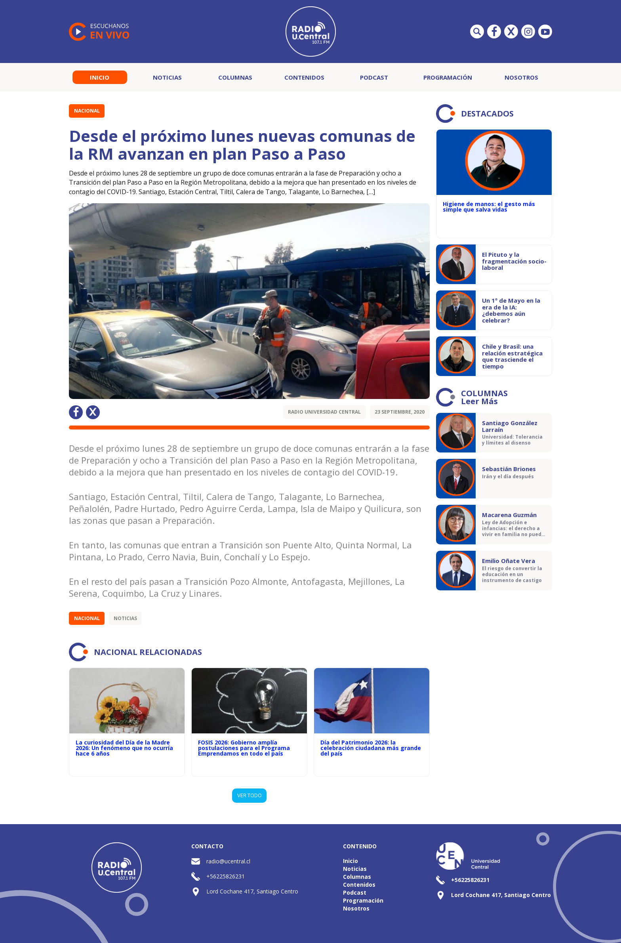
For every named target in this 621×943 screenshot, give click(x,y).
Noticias (167, 77)
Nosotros (521, 77)
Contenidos (304, 77)
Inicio (99, 77)
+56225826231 (225, 876)
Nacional (87, 110)
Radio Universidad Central (324, 412)
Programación (447, 77)
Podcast (374, 77)
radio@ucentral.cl (228, 861)
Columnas (235, 77)
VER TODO (249, 795)
